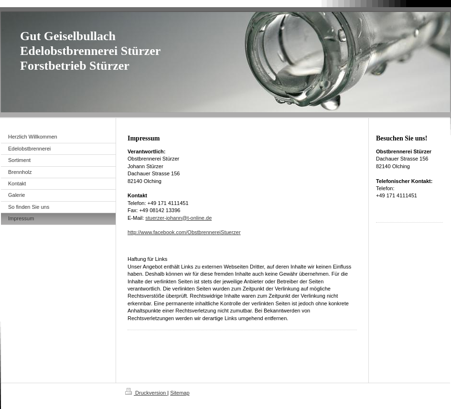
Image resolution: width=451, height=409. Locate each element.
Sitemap (179, 393)
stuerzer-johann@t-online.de (178, 218)
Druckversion (146, 393)
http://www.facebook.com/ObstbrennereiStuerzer (184, 232)
